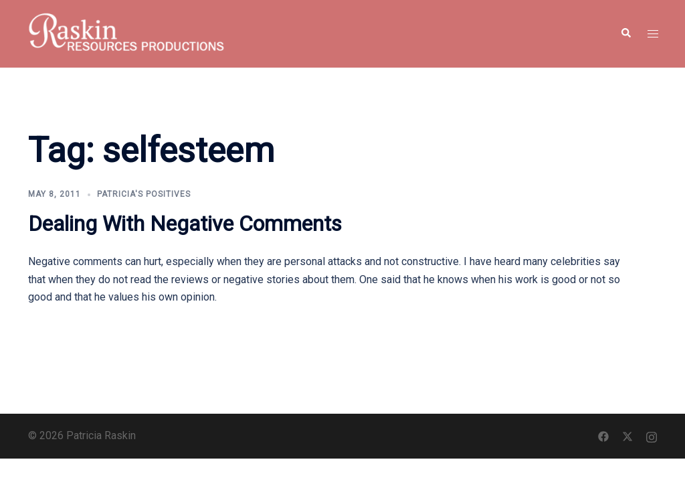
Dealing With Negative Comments (185, 223)
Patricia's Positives (144, 194)
